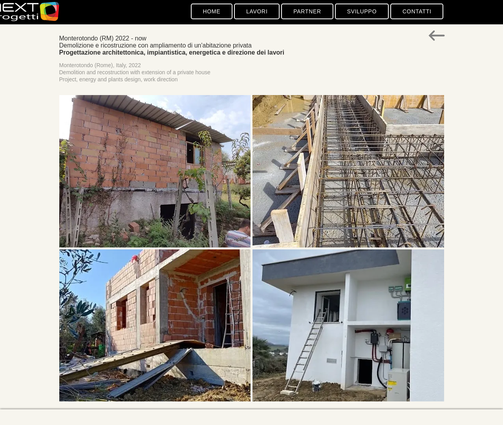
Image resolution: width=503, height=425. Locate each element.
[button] (155, 171)
